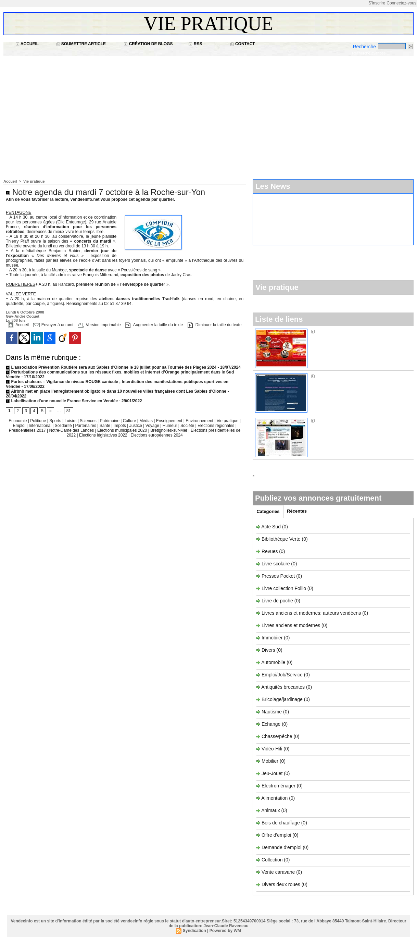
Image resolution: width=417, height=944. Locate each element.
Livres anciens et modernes (291, 625)
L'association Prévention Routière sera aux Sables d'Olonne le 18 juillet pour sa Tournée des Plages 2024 (111, 367)
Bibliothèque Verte (282, 539)
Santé (106, 425)
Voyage (152, 425)
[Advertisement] (208, 114)
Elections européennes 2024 (157, 435)
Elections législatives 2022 (103, 435)
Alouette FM (329, 331)
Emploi (19, 425)
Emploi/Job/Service (282, 674)
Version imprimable (99, 324)
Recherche (365, 46)
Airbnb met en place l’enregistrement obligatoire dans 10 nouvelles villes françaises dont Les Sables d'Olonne (116, 391)
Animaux (270, 810)
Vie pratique (208, 23)
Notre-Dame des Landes (72, 430)
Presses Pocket (279, 576)
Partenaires (86, 425)
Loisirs (71, 420)
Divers (269, 650)
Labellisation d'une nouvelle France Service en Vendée (62, 401)
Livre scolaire (276, 563)
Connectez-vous (401, 3)
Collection (273, 859)
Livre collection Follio (284, 588)
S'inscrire (376, 3)
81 (68, 410)
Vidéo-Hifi (272, 748)
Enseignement (170, 420)
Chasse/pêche (277, 736)
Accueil (27, 44)
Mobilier (270, 761)
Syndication (194, 930)
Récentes (297, 511)
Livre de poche (278, 600)
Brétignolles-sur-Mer (169, 430)
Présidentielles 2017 (28, 430)
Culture (130, 420)
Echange (271, 724)
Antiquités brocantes (283, 687)
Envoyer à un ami (53, 324)
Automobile (274, 662)
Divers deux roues (281, 884)
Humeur (170, 425)
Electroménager (278, 785)
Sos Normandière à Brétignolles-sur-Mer (359, 376)
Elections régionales (217, 425)
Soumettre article (81, 44)
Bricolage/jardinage (282, 699)
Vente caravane (278, 872)
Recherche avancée (369, 53)
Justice (136, 425)
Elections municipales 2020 (122, 430)
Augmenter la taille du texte (154, 324)
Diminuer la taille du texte (215, 324)
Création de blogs (148, 44)
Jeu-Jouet (272, 773)
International (40, 425)
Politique (38, 420)
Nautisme (272, 711)
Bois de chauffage (281, 822)
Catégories (267, 511)
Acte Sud (271, 526)
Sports (55, 420)
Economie (18, 420)
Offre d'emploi (276, 835)
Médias (146, 420)
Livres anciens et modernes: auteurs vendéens (311, 613)
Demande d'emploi (282, 847)
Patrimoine (110, 420)
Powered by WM (225, 930)
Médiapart (327, 420)
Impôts (120, 425)
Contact (242, 44)
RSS (195, 44)
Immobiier (273, 637)
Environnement (199, 420)
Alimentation (274, 798)
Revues (270, 551)
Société (187, 425)
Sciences (89, 420)
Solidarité (64, 425)
